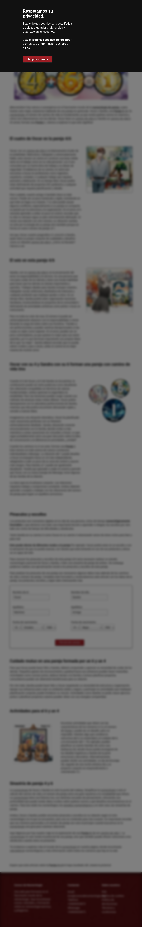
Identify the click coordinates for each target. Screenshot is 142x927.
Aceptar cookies (37, 59)
